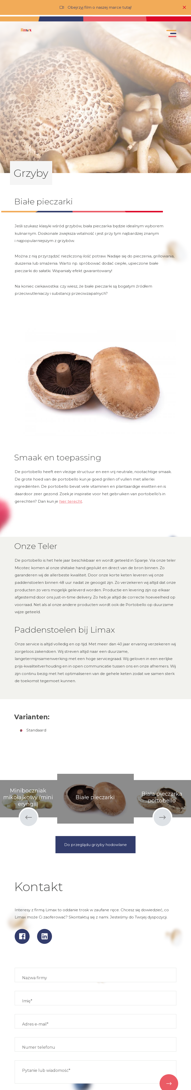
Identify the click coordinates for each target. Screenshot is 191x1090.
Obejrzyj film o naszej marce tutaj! (100, 7)
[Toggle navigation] (170, 35)
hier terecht (70, 501)
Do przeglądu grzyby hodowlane (95, 844)
